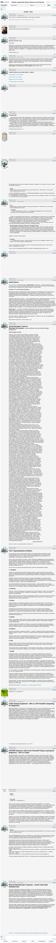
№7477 (54, 133)
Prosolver (4, 159)
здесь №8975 (29, 743)
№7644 (54, 280)
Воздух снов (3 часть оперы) (15, 79)
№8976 (54, 701)
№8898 (54, 689)
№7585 (54, 253)
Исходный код (41, 941)
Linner (4, 132)
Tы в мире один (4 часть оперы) (16, 81)
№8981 (54, 791)
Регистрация (4, 5)
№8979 (54, 748)
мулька (4, 789)
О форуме (51, 941)
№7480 (54, 201)
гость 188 (4, 688)
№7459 (54, 15)
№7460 (54, 27)
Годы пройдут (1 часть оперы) (16, 74)
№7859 (54, 324)
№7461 (54, 39)
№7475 (54, 113)
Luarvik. (5, 26)
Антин (4, 14)
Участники (14, 941)
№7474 (54, 86)
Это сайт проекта (13, 284)
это (15, 691)
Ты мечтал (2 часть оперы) (15, 77)
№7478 (54, 160)
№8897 (54, 548)
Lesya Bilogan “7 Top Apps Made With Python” (30, 685)
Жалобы (24, 941)
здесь (17, 52)
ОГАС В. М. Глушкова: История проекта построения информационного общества (28, 933)
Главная (5, 941)
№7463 (54, 57)
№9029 (54, 882)
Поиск (33, 941)
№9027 (54, 827)
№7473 (54, 70)
